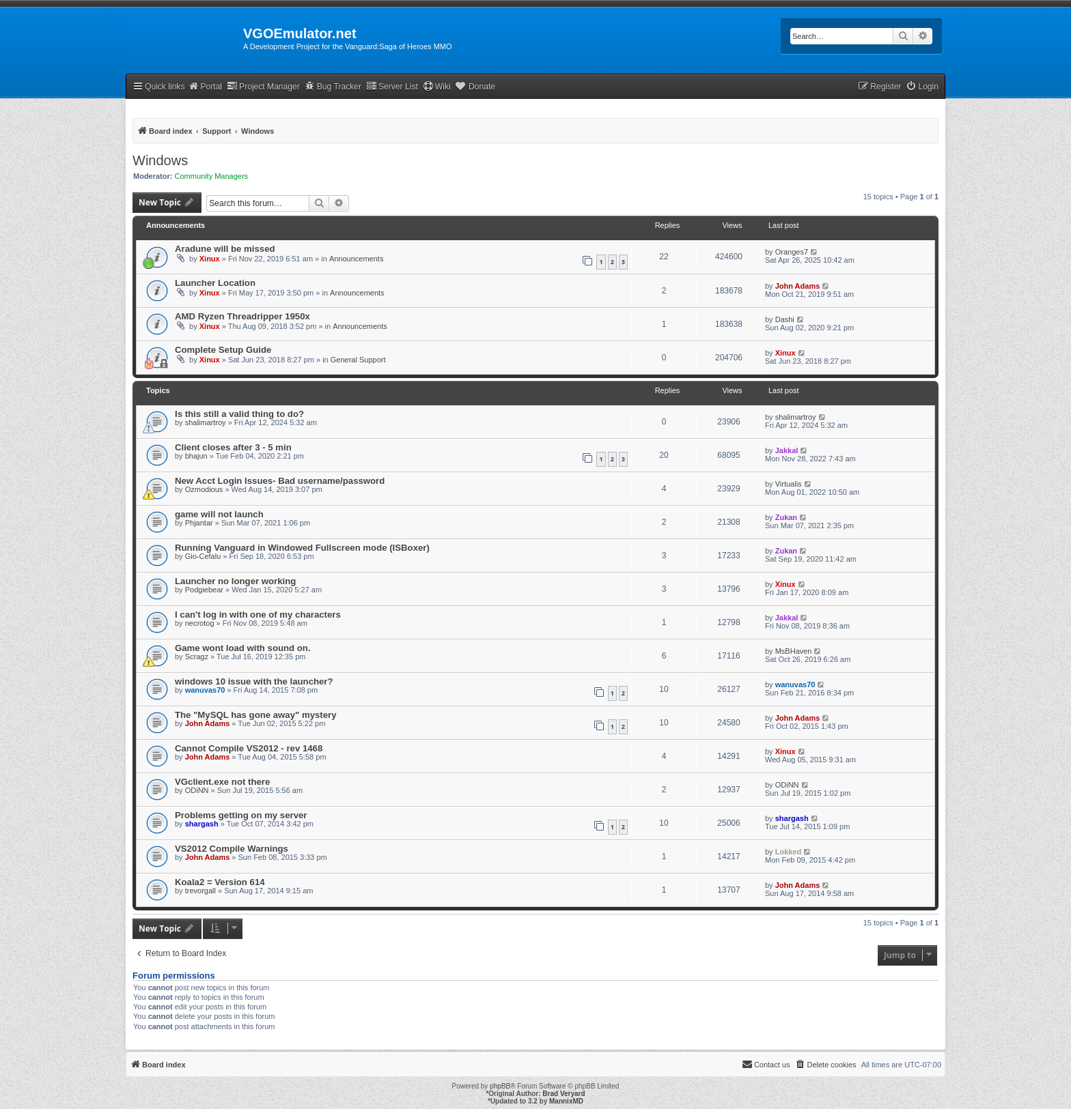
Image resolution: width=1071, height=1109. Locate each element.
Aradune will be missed (225, 249)
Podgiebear (204, 590)
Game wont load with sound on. (243, 648)
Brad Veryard (563, 1093)
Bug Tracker (333, 86)
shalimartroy (205, 422)
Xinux (209, 259)
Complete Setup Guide (223, 350)
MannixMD (566, 1101)
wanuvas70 (205, 690)
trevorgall (200, 891)
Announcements (356, 259)
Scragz (196, 656)
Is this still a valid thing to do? (239, 414)
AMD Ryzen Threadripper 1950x (242, 316)
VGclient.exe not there (222, 782)
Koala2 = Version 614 (220, 882)
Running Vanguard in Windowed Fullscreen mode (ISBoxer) (302, 548)
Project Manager (263, 86)
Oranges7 (791, 252)
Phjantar (199, 523)
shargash (202, 824)
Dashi (784, 319)
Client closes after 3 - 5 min (233, 447)
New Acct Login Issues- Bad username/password (280, 481)
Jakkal (786, 450)
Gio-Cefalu (203, 556)
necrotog (199, 623)
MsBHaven (793, 651)
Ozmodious (204, 489)
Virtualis (788, 484)
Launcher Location (215, 283)
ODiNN (197, 790)
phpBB (500, 1086)
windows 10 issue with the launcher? (254, 681)
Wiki (437, 86)
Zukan (786, 517)
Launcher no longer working (235, 581)
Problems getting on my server (241, 815)
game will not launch (219, 514)
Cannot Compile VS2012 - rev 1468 (248, 748)
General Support (358, 360)
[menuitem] (922, 87)
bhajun (196, 456)
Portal (205, 86)
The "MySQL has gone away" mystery (256, 715)
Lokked (788, 852)
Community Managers (212, 176)
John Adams (797, 286)
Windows (160, 160)
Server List (392, 86)
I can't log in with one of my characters (258, 614)
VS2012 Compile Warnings (231, 849)
